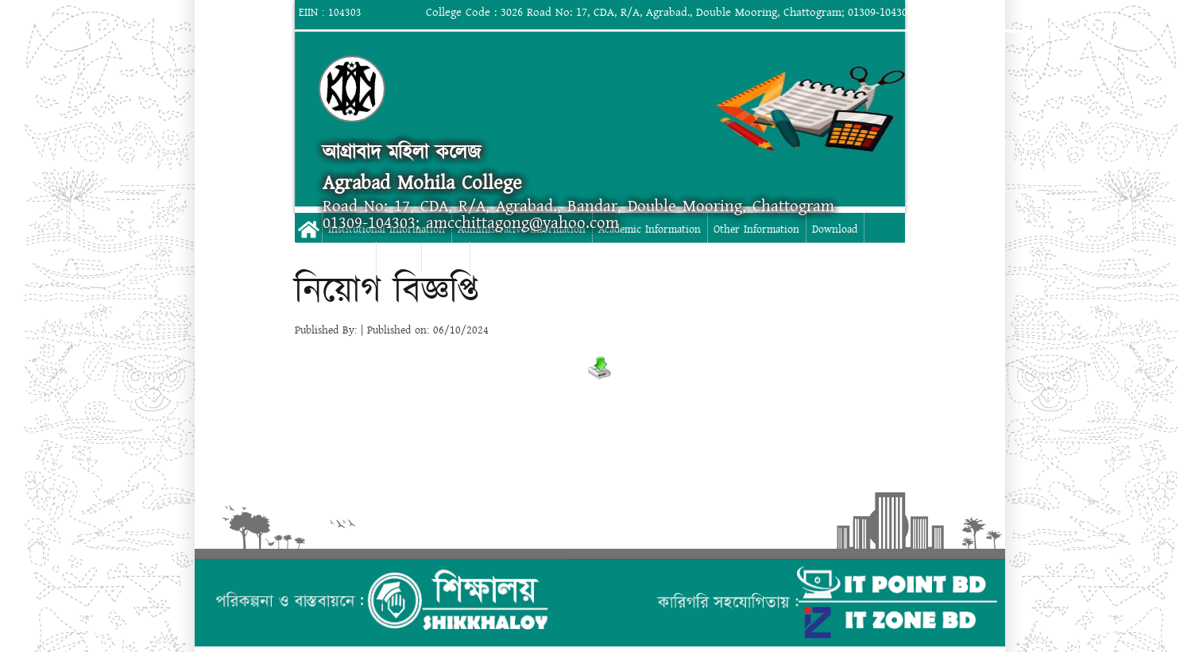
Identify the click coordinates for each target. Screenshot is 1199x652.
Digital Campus (334, 259)
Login (1037, 12)
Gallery (398, 259)
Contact (445, 259)
